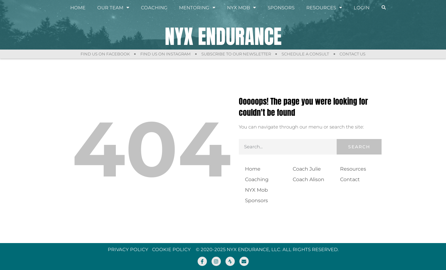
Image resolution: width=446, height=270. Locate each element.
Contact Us (353, 53)
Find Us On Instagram (165, 53)
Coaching (154, 8)
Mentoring (197, 7)
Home (77, 8)
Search (359, 147)
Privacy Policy (128, 249)
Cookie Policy (171, 249)
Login (361, 8)
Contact (350, 179)
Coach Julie (307, 169)
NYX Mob (241, 7)
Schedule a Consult (305, 53)
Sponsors (281, 8)
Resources (324, 7)
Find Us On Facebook (104, 53)
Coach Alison (308, 179)
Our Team (113, 7)
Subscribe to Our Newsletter (236, 53)
